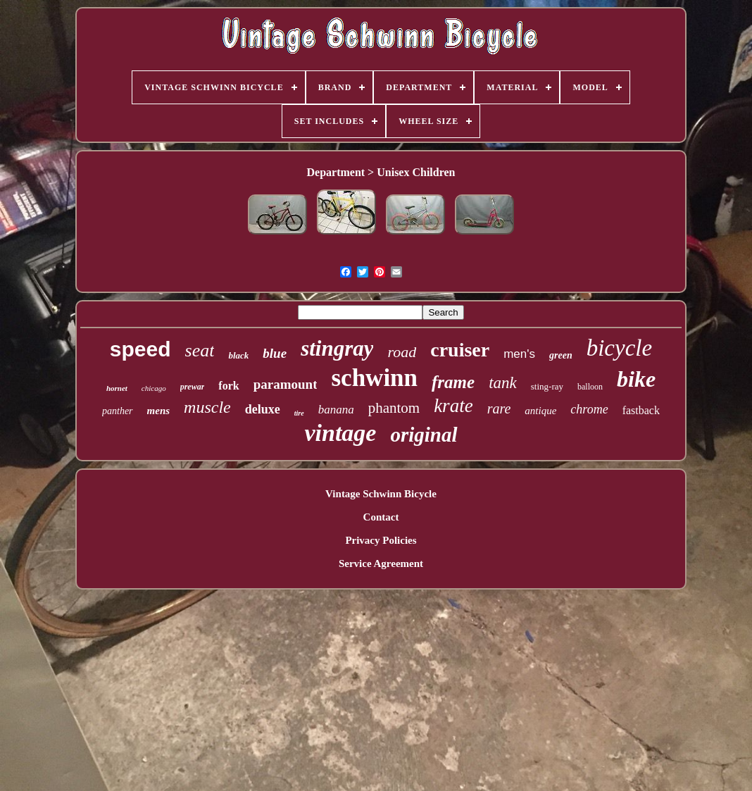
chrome (589, 409)
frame (453, 382)
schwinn (374, 378)
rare (499, 408)
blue (275, 353)
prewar (192, 387)
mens (158, 410)
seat (200, 350)
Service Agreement (381, 563)
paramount (285, 384)
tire (299, 413)
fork (228, 386)
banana (336, 409)
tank (503, 383)
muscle (207, 407)
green (560, 355)
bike (636, 379)
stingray (337, 348)
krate (453, 405)
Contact (381, 517)
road (401, 352)
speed (140, 349)
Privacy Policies (380, 540)
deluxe (262, 409)
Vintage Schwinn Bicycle (381, 493)
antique (540, 410)
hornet (116, 388)
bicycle (619, 348)
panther (117, 411)
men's (519, 354)
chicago (154, 388)
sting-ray (547, 386)
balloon (590, 387)
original (423, 434)
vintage (340, 433)
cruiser (459, 350)
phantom (394, 407)
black (238, 355)
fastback (641, 410)
